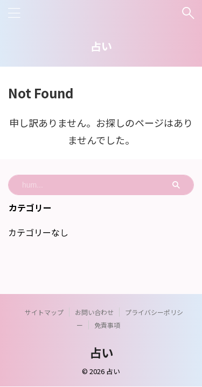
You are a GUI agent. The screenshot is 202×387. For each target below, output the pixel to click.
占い (101, 46)
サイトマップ (44, 312)
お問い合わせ (94, 312)
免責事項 (107, 324)
